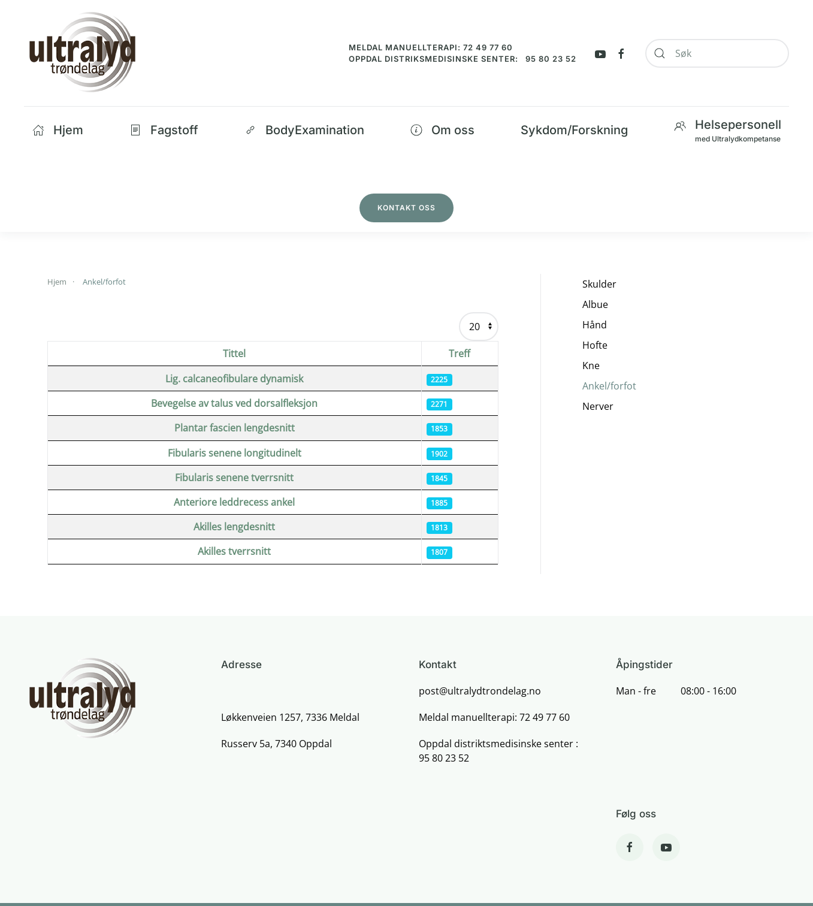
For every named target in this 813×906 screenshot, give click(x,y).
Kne (591, 365)
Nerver (597, 406)
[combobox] (717, 53)
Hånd (594, 324)
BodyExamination (304, 130)
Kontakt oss (406, 207)
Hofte (595, 345)
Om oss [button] (442, 130)
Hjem (57, 130)
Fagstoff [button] (163, 130)
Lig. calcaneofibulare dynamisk (234, 378)
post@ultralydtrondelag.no (480, 690)
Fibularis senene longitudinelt (234, 453)
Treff (459, 353)
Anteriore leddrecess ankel (234, 502)
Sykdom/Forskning (574, 130)
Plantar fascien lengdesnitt (234, 427)
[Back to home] (82, 53)
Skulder (599, 284)
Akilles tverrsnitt (234, 551)
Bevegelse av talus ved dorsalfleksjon (234, 403)
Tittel (234, 353)
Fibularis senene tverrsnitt (234, 477)
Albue (595, 304)
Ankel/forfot (609, 385)
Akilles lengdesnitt (234, 526)
